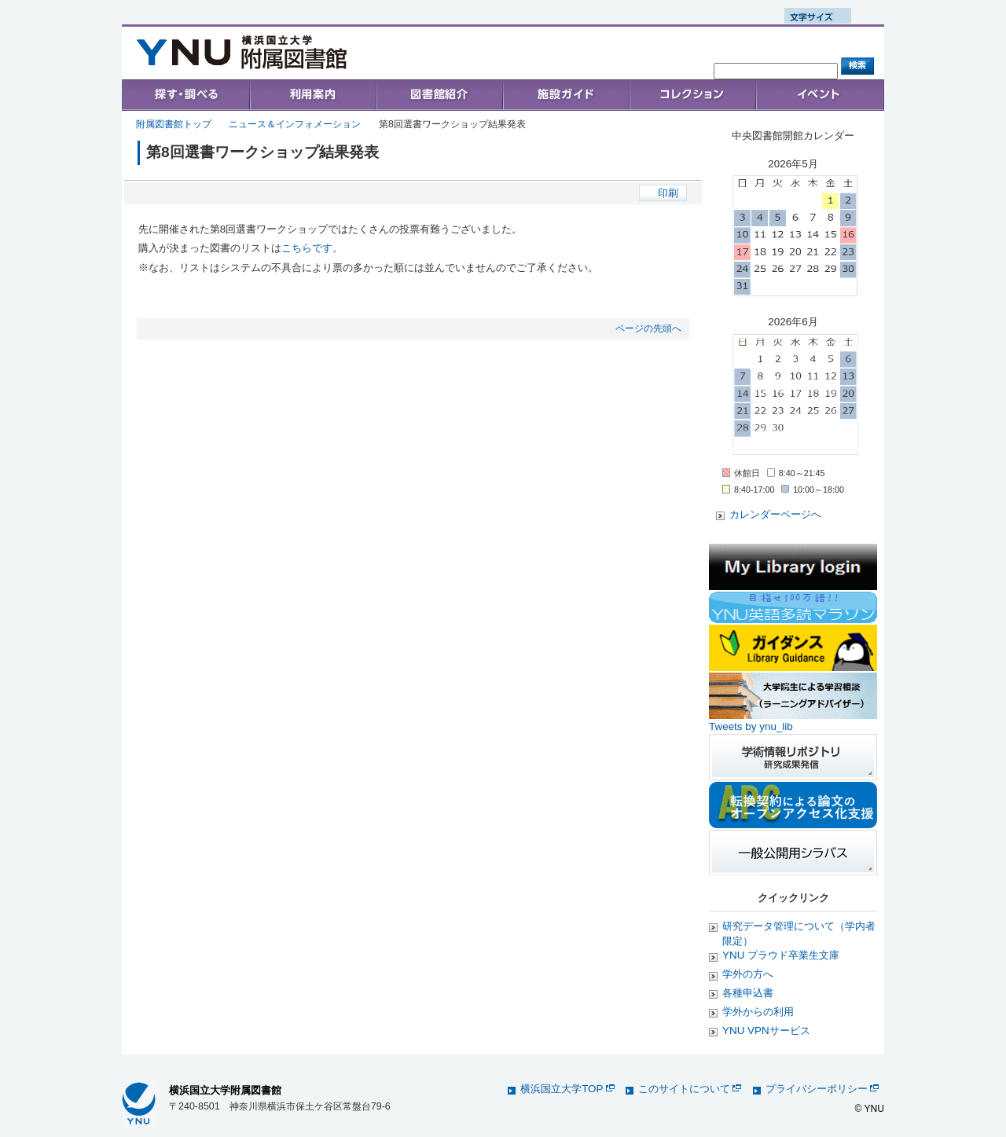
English (290, 16)
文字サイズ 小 (843, 16)
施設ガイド (565, 95)
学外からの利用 (758, 1012)
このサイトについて (689, 1089)
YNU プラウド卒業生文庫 (780, 955)
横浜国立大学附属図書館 (225, 1090)
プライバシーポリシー (822, 1089)
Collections (438, 95)
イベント (820, 95)
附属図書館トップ (173, 124)
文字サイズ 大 (876, 16)
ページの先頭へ (648, 328)
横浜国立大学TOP (567, 1089)
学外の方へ (747, 974)
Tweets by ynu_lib (751, 726)
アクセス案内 (591, 64)
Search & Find (185, 95)
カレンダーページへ (775, 514)
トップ (533, 64)
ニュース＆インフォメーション (295, 124)
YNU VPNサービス (766, 1030)
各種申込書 (747, 993)
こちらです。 (312, 248)
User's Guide (312, 95)
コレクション (692, 95)
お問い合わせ (663, 64)
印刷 (668, 193)
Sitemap (740, 53)
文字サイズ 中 (860, 16)
